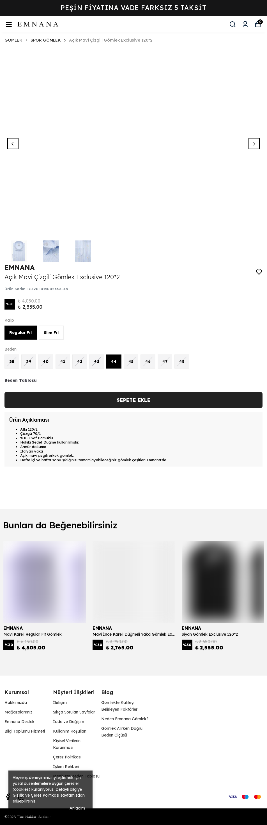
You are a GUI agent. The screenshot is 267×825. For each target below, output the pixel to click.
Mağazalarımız (18, 712)
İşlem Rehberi (66, 766)
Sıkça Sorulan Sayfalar (74, 712)
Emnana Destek (19, 721)
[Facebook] (7, 796)
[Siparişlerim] (245, 24)
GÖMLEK (16, 40)
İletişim (60, 702)
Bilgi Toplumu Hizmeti (24, 731)
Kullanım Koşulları (69, 731)
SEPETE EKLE (133, 400)
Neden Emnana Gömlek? (125, 718)
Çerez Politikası (67, 757)
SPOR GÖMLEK (46, 40)
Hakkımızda (15, 702)
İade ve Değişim (68, 721)
